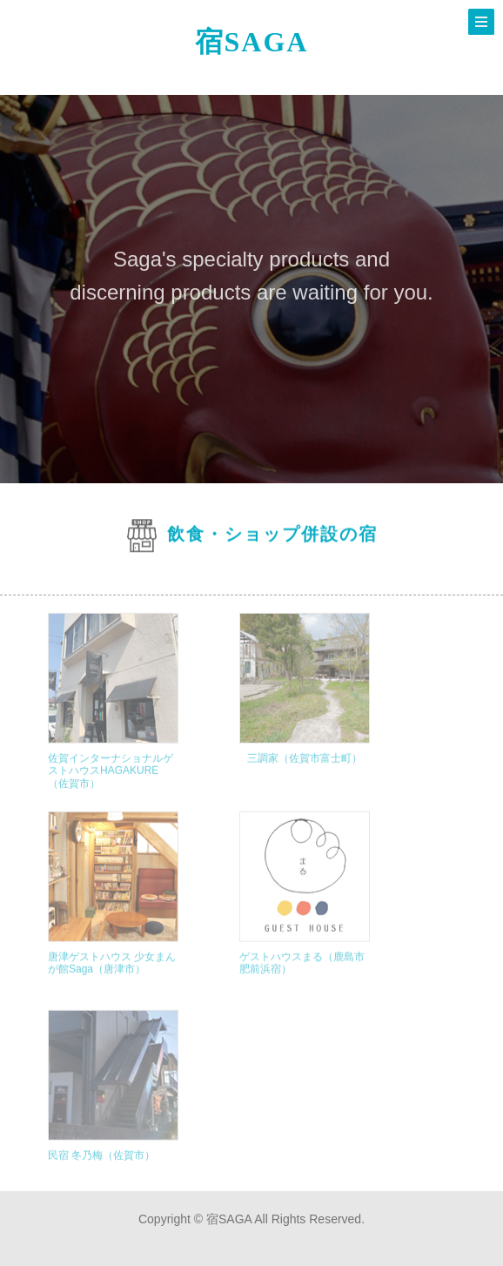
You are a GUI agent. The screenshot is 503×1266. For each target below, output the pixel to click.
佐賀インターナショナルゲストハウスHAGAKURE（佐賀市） (110, 784)
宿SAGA (252, 41)
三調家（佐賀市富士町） (304, 771)
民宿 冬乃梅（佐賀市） (101, 1168)
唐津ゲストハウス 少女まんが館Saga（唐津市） (112, 976)
